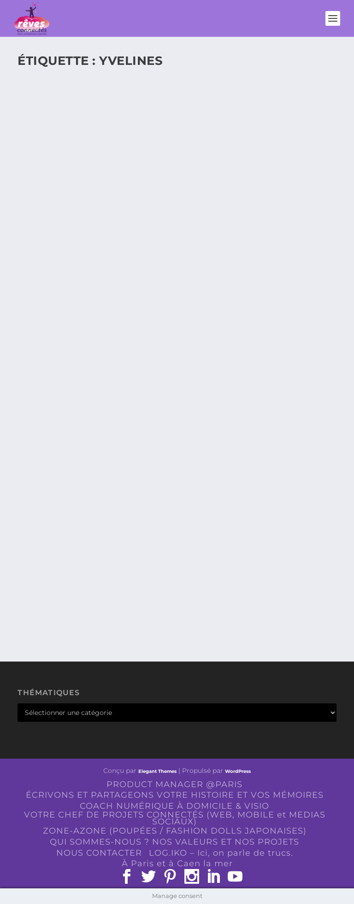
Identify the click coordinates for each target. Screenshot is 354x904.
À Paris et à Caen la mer (177, 863)
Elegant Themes (157, 771)
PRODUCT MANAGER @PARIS (174, 784)
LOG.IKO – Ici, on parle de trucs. (221, 853)
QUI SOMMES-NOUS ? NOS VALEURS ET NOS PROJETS (174, 842)
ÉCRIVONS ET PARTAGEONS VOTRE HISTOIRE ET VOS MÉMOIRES (175, 795)
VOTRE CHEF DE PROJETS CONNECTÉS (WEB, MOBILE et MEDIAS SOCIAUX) (174, 818)
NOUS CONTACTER (99, 853)
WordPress (238, 771)
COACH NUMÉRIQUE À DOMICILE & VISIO (174, 806)
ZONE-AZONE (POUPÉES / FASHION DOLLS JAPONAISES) (175, 831)
